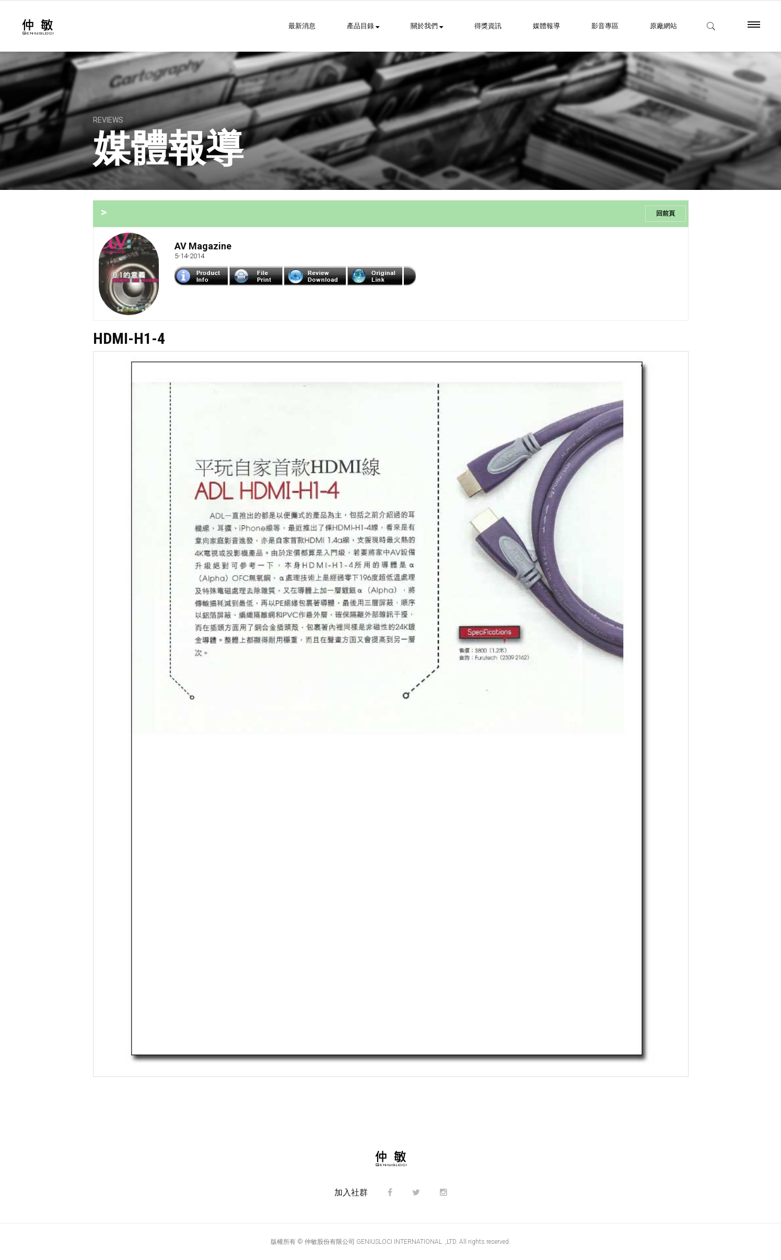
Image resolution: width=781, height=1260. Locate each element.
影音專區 (605, 26)
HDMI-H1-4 (129, 338)
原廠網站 (663, 26)
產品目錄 (363, 26)
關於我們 (427, 26)
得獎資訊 (488, 26)
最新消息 (302, 26)
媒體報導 (546, 26)
